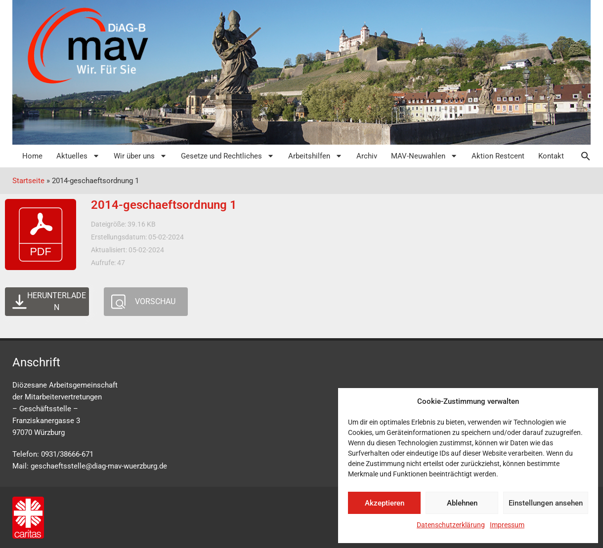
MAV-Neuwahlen (424, 155)
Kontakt (551, 156)
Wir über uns (140, 155)
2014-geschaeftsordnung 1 (164, 205)
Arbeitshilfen (315, 155)
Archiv (366, 156)
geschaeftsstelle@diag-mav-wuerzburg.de (99, 466)
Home (32, 156)
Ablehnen (462, 503)
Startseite (28, 180)
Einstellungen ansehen (546, 503)
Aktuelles (78, 155)
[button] (581, 156)
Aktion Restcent (498, 156)
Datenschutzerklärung (451, 525)
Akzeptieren (384, 503)
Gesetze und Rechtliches (227, 155)
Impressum (507, 525)
